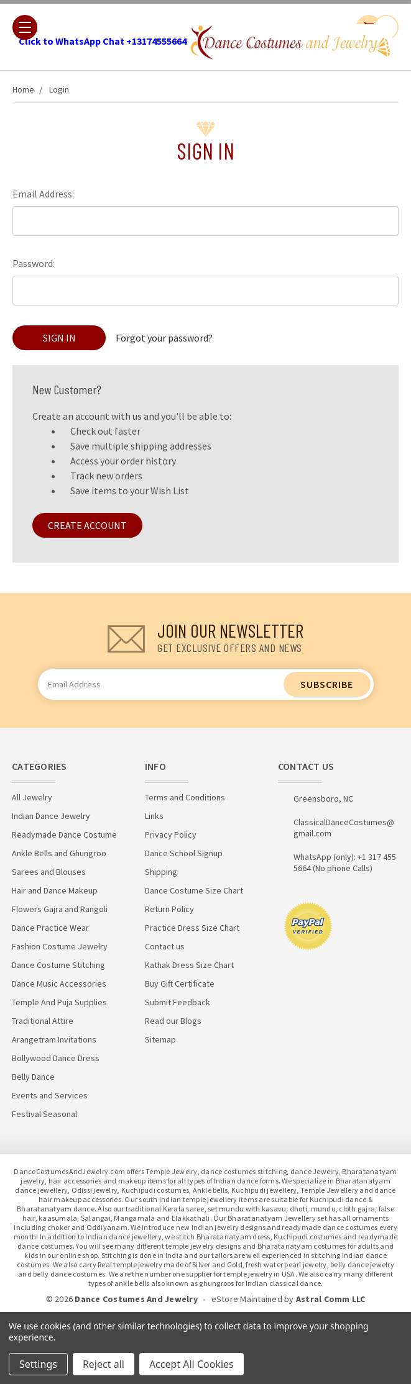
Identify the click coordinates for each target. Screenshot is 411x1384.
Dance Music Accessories (59, 983)
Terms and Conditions (185, 797)
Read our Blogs (173, 1020)
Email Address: (43, 194)
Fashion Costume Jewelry (60, 946)
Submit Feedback (177, 1002)
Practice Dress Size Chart (192, 927)
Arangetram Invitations (54, 1039)
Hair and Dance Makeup (55, 890)
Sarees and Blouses (49, 871)
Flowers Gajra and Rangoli (60, 909)
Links (154, 815)
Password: (33, 263)
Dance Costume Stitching (58, 964)
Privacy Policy (170, 834)
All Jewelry (32, 797)
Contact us (165, 946)
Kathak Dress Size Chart (189, 964)
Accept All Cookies (191, 1364)
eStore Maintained (246, 1299)
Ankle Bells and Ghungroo (59, 853)
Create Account (87, 525)
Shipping (161, 871)
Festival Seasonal (44, 1113)
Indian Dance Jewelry (51, 815)
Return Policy (169, 909)
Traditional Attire (42, 1020)
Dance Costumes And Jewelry (136, 1299)
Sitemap (160, 1039)
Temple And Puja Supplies (59, 1002)
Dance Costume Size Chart (194, 890)
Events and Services (50, 1095)
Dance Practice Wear (50, 927)
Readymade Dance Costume (64, 834)
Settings (38, 1364)
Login (59, 89)
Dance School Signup (184, 853)
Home (23, 89)
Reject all (103, 1364)
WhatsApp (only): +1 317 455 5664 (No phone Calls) (344, 862)
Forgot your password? (164, 338)
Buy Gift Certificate (180, 983)
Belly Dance (33, 1076)
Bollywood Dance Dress (55, 1058)
